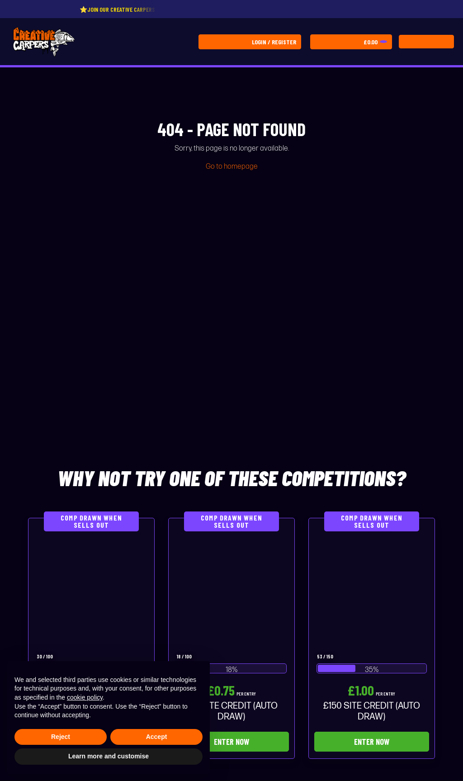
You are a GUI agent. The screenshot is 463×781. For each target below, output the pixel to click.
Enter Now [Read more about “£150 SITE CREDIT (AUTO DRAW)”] (371, 742)
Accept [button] (156, 736)
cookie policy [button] (85, 697)
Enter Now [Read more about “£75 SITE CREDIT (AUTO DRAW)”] (231, 742)
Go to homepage (232, 166)
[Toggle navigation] (426, 41)
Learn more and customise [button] (108, 756)
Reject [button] (60, 736)
